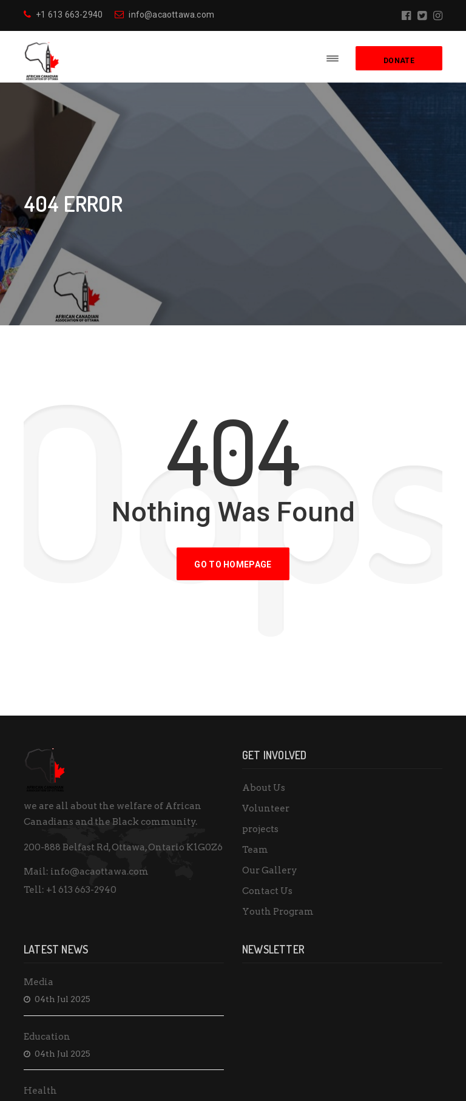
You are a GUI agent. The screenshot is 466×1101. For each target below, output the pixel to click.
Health (40, 1090)
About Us (263, 787)
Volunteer (265, 808)
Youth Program (278, 911)
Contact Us (267, 891)
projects (260, 829)
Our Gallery (269, 870)
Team (255, 849)
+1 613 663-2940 (63, 14)
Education (47, 1036)
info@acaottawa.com (164, 14)
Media (38, 982)
